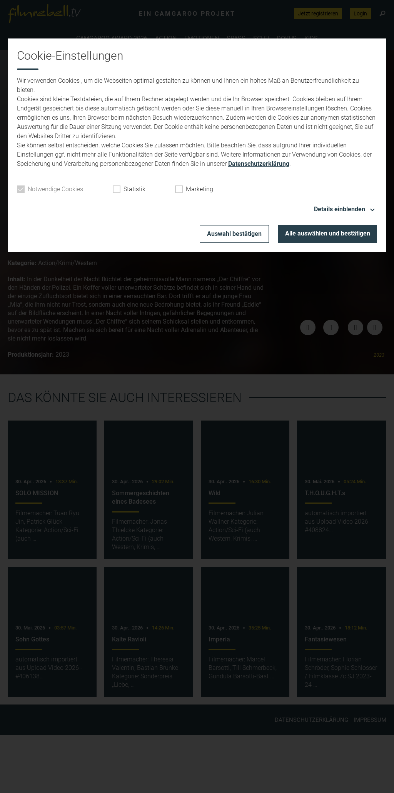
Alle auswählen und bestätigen (327, 233)
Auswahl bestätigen (234, 233)
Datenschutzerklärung (258, 163)
